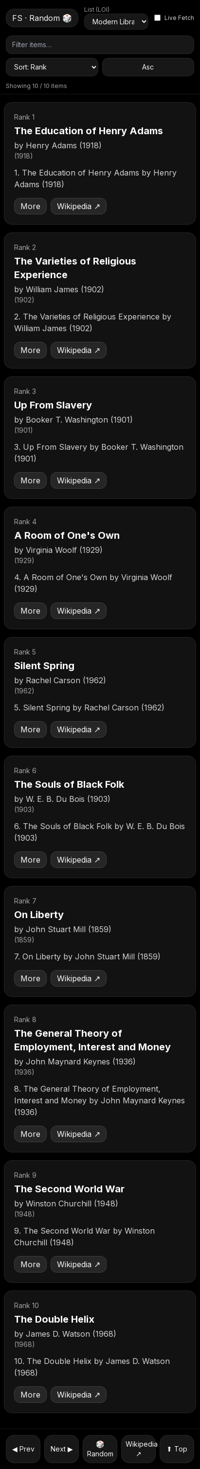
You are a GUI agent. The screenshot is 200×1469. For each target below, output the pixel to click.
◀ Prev (23, 1449)
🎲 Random (100, 1449)
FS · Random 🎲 (42, 18)
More (30, 206)
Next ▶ (62, 1449)
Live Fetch (174, 17)
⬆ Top (176, 1449)
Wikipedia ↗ (78, 206)
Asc (148, 67)
